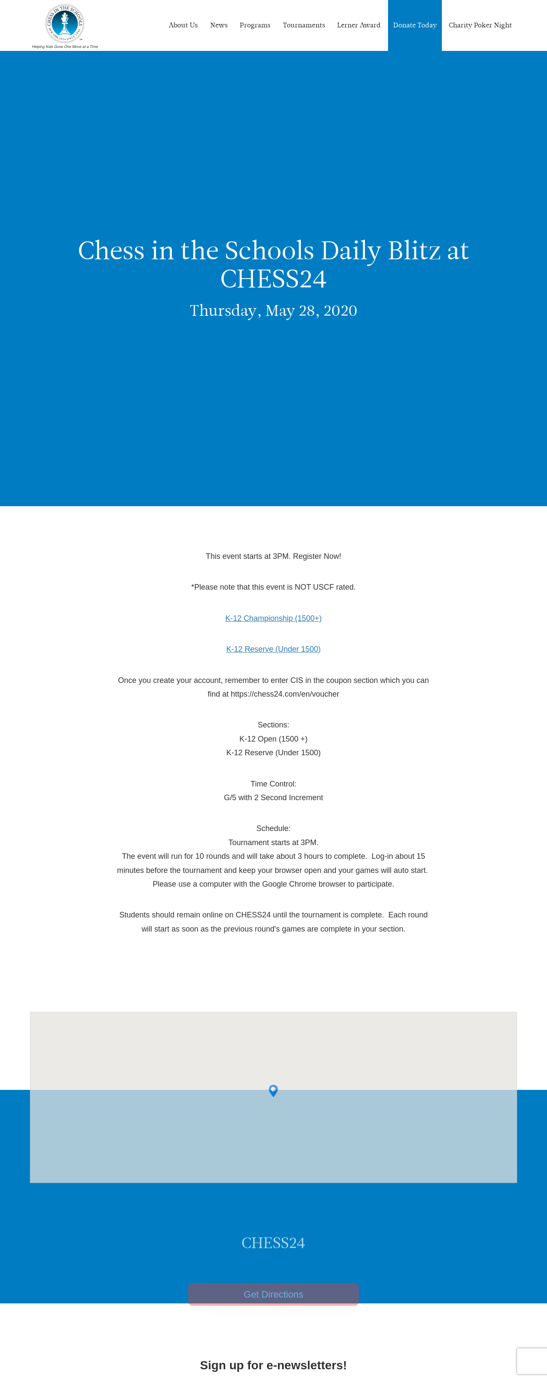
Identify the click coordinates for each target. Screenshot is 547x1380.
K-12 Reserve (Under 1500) (273, 649)
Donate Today (415, 25)
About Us (183, 25)
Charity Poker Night (480, 25)
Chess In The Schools (65, 26)
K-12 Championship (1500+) (273, 618)
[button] (273, 1110)
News (219, 25)
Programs (255, 25)
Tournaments (304, 25)
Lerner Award (359, 25)
